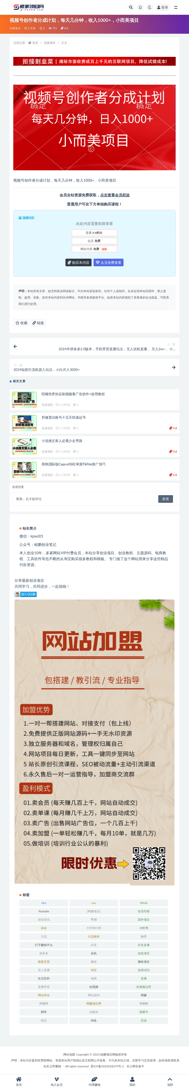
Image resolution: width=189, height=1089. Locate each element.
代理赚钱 (94, 1082)
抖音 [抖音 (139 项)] (94, 945)
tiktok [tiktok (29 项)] (144, 903)
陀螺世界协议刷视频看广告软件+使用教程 (73, 394)
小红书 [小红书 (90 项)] (143, 928)
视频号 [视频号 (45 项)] (143, 1012)
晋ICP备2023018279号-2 (107, 1066)
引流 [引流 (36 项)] (44, 936)
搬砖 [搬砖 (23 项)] (94, 961)
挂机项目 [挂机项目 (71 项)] (144, 953)
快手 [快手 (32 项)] (144, 936)
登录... (20, 499)
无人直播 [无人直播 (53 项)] (44, 970)
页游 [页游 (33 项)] (144, 1020)
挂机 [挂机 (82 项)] (94, 953)
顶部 (170, 1082)
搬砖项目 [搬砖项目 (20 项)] (144, 961)
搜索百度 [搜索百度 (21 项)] (44, 961)
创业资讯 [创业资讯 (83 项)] (44, 919)
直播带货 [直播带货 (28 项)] (44, 987)
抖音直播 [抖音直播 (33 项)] (144, 945)
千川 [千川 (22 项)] (94, 919)
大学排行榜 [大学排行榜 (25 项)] (93, 928)
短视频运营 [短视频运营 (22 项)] (143, 987)
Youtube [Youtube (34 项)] (43, 911)
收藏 (21, 323)
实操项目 (15, 28)
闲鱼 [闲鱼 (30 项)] (94, 1020)
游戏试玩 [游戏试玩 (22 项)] (144, 970)
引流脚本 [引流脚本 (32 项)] (94, 936)
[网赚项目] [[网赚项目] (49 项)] (93, 911)
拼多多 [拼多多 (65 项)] (43, 953)
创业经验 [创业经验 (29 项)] (144, 911)
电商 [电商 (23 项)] (94, 978)
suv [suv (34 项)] (94, 903)
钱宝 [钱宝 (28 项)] (44, 1020)
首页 (35, 43)
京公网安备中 (135, 1066)
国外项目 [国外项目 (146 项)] (144, 919)
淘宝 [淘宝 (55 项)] (94, 970)
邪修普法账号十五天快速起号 (64, 417)
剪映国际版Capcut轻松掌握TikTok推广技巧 (74, 464)
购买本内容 (78, 262)
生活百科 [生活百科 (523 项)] (44, 978)
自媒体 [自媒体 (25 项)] (93, 1012)
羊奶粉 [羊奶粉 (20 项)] (143, 1003)
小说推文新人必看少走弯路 (62, 441)
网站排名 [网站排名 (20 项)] (44, 995)
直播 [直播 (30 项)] (144, 978)
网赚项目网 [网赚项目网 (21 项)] (93, 1003)
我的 (132, 1082)
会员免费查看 (108, 262)
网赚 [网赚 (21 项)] (144, 995)
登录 (162, 7)
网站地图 (69, 1054)
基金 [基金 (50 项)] (44, 928)
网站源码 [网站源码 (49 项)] (94, 995)
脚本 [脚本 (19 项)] (44, 1012)
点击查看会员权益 (115, 195)
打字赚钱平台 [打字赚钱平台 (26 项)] (44, 945)
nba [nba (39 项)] (43, 903)
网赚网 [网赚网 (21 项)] (43, 1003)
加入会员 (57, 1082)
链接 (38, 323)
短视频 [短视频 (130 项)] (93, 987)
